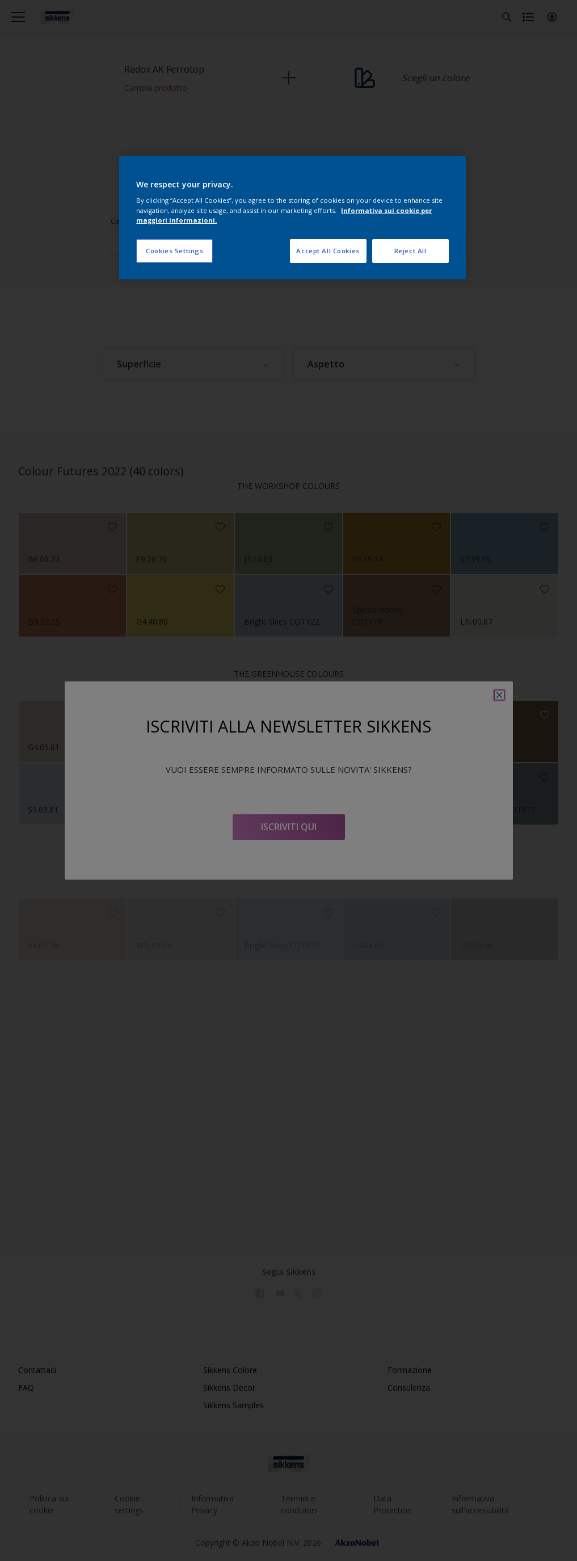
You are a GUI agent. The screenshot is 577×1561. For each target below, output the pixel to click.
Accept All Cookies (327, 250)
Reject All (410, 250)
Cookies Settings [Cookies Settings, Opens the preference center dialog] (174, 250)
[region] (292, 217)
